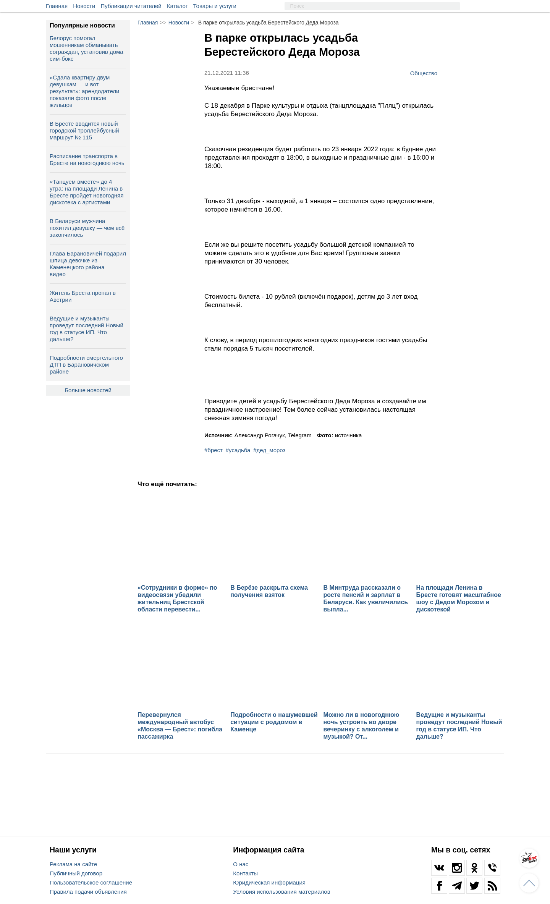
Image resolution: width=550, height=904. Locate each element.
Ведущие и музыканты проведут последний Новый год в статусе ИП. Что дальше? (86, 328)
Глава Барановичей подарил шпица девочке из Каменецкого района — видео (88, 263)
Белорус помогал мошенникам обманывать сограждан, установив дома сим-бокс (86, 48)
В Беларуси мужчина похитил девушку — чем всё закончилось (87, 228)
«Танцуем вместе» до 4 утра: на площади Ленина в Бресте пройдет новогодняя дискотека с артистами (86, 191)
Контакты (245, 873)
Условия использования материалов (281, 891)
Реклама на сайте (73, 864)
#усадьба (238, 450)
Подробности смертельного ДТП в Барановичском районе (86, 364)
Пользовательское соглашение (91, 882)
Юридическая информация (269, 882)
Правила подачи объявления (88, 891)
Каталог (177, 6)
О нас (240, 864)
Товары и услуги (214, 6)
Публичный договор (76, 873)
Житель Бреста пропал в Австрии (83, 296)
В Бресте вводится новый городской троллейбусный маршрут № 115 (84, 130)
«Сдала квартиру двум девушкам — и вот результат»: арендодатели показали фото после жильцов (84, 91)
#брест (213, 450)
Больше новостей (88, 390)
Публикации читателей (131, 6)
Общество (423, 73)
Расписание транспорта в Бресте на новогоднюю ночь (87, 159)
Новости (84, 6)
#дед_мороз (269, 450)
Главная (57, 6)
